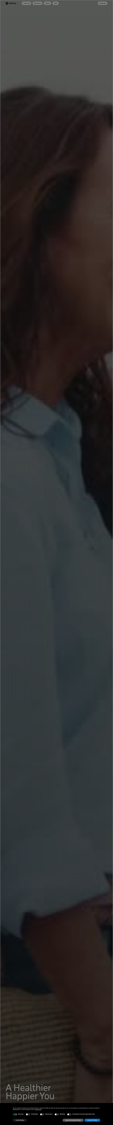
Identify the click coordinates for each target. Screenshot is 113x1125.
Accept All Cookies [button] (92, 1120)
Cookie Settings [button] (20, 1120)
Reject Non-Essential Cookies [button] (73, 1120)
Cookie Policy (38, 1109)
